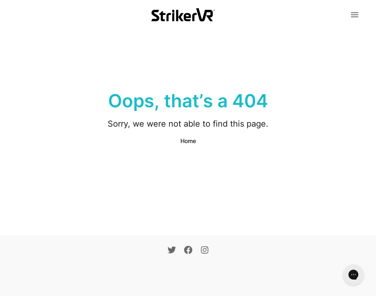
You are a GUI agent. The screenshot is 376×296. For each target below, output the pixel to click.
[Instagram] (205, 251)
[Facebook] (188, 251)
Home (188, 140)
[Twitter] (172, 251)
